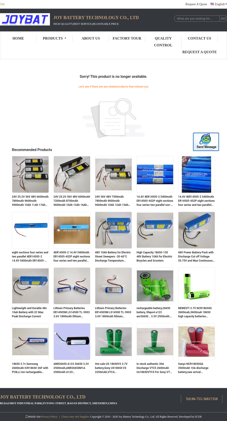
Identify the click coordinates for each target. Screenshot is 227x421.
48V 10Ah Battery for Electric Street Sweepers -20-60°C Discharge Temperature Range (113, 257)
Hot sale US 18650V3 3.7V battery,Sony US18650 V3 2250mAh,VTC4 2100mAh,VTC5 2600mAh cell (111, 368)
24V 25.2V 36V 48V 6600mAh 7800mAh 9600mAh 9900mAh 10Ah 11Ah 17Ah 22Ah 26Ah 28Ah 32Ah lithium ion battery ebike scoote (30, 201)
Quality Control (163, 41)
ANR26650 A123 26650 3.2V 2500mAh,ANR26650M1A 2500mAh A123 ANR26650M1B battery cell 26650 (71, 368)
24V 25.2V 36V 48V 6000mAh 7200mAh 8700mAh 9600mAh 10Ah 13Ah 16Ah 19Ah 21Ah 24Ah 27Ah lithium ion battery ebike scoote (72, 201)
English (221, 4)
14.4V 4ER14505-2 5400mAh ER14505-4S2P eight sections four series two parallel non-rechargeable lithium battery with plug (155, 201)
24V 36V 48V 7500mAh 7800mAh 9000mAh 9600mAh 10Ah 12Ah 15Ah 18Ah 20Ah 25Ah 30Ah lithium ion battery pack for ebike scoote (111, 201)
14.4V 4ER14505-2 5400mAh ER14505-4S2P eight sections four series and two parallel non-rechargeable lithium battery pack (196, 201)
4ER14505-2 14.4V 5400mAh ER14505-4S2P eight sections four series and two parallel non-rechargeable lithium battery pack (72, 257)
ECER (198, 416)
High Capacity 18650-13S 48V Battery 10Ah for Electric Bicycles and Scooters (154, 256)
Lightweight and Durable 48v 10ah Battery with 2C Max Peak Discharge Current (29, 312)
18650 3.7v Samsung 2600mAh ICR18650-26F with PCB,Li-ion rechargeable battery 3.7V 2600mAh (30, 368)
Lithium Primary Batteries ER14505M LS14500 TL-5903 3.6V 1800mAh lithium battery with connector (72, 312)
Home (18, 38)
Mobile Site (33, 416)
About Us (90, 38)
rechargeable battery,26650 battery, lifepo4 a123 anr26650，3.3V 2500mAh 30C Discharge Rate (153, 312)
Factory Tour (127, 38)
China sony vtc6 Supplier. (76, 416)
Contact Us (199, 38)
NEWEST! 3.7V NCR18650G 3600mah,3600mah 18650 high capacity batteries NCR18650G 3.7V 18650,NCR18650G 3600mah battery (196, 312)
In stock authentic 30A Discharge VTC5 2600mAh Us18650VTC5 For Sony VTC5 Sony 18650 (155, 368)
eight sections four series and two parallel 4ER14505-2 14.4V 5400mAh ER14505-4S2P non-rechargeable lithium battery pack (30, 257)
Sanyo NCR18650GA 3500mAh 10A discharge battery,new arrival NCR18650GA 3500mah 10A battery (195, 368)
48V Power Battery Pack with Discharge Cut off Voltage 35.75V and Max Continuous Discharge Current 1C (196, 257)
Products (54, 38)
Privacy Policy (49, 416)
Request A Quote (196, 4)
